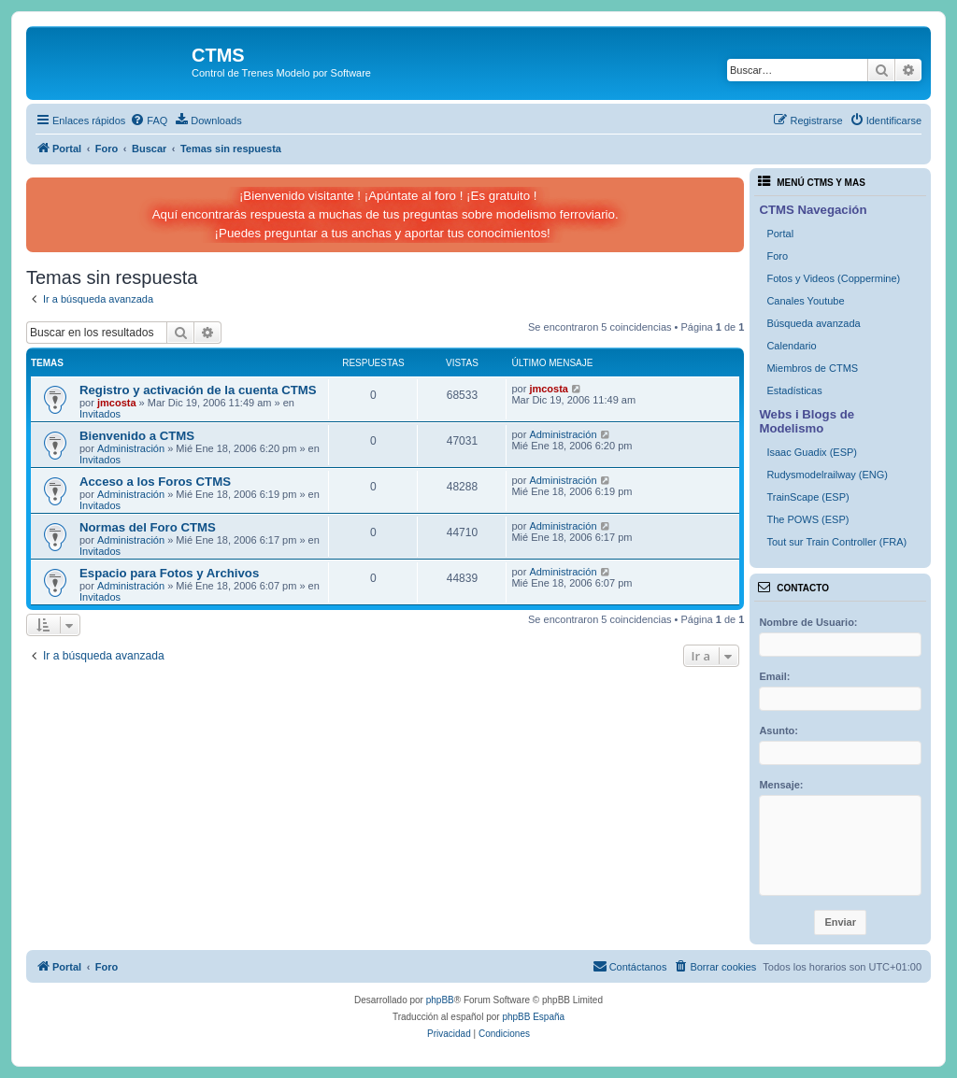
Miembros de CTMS (812, 368)
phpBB (440, 1000)
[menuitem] (148, 120)
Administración (130, 448)
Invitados (100, 413)
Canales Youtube (805, 300)
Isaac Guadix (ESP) (811, 452)
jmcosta (116, 402)
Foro (777, 256)
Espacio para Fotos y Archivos (169, 573)
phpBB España (533, 1017)
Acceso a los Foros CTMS (155, 482)
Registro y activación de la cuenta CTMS (198, 390)
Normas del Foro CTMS (147, 527)
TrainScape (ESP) (807, 497)
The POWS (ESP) (807, 519)
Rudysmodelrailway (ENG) (827, 474)
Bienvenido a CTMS (136, 436)
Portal (779, 233)
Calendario (791, 345)
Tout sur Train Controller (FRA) (836, 541)
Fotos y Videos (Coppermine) (833, 278)
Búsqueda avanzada (813, 323)
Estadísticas (793, 390)
